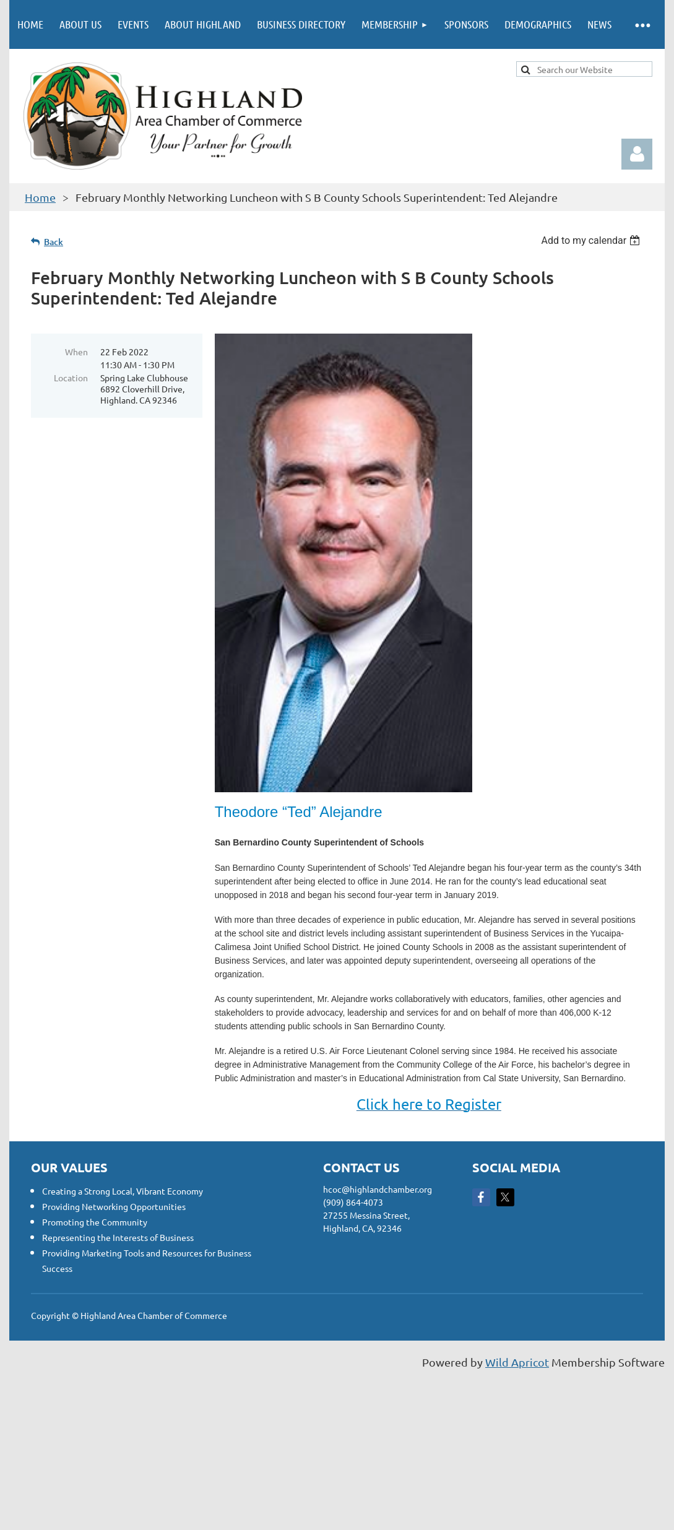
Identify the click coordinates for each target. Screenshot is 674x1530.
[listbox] (592, 240)
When (76, 351)
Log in (636, 154)
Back (53, 242)
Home (40, 197)
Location (71, 377)
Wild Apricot (517, 1361)
